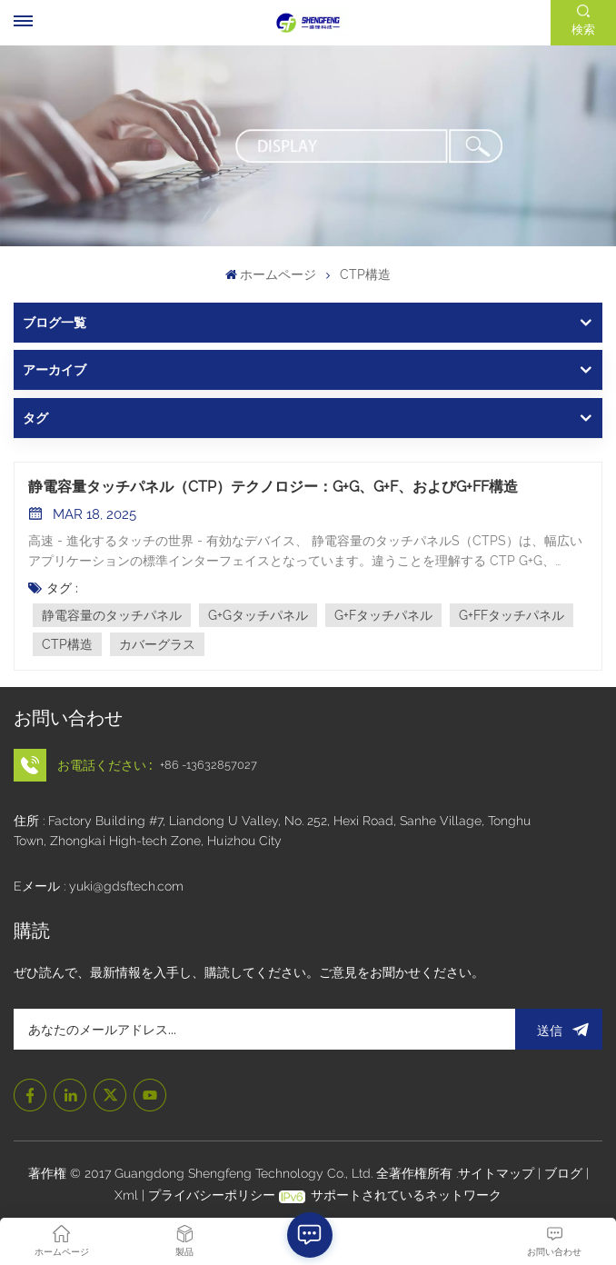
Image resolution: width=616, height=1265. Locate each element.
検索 (583, 29)
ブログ (565, 1173)
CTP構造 (67, 644)
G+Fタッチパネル (383, 615)
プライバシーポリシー (211, 1195)
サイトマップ (498, 1173)
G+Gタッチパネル (258, 615)
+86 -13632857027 (208, 765)
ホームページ (270, 274)
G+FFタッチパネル (511, 615)
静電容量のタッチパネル (112, 615)
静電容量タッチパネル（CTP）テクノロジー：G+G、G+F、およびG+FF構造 (273, 486)
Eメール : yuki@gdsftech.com (99, 886)
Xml (126, 1195)
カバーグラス (157, 644)
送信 (558, 1029)
